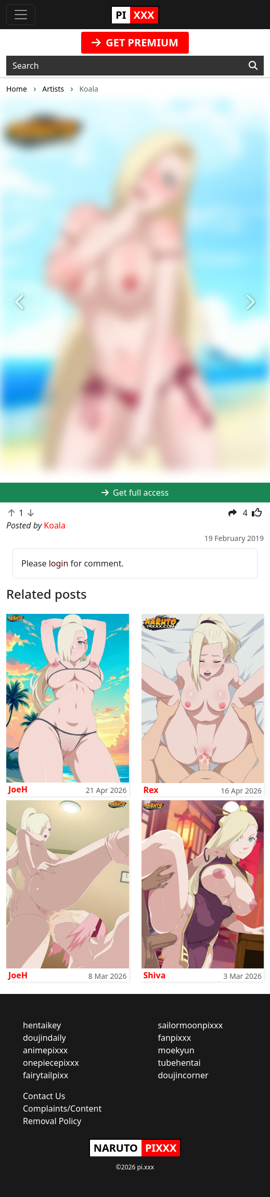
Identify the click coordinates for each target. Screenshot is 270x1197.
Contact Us (44, 1096)
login (59, 563)
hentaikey (42, 1025)
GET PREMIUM (135, 42)
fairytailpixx (45, 1075)
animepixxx (45, 1050)
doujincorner (183, 1075)
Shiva (155, 975)
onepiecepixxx (51, 1062)
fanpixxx (174, 1037)
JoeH (18, 789)
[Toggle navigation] (20, 14)
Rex (151, 790)
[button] (20, 303)
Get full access (135, 492)
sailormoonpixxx (190, 1025)
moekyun (176, 1050)
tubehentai (179, 1062)
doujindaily (44, 1037)
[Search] (253, 65)
